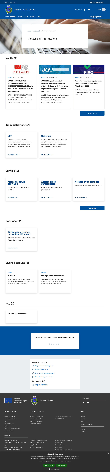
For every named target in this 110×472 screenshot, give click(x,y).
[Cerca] (103, 9)
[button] (55, 469)
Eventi (83, 431)
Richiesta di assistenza (36, 447)
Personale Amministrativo (12, 428)
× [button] (108, 453)
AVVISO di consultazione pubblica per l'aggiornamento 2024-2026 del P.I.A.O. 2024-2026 (88, 83)
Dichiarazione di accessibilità (63, 450)
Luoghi (83, 429)
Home (29, 31)
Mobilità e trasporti (35, 424)
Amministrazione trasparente (64, 440)
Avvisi (82, 421)
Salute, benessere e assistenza (64, 416)
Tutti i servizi (92, 208)
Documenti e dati (9, 431)
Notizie (10, 77)
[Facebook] (83, 9)
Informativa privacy (61, 445)
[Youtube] (87, 9)
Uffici (5, 421)
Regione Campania (9, 2)
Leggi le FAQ (33, 445)
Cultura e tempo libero (36, 419)
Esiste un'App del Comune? (17, 313)
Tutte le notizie (92, 113)
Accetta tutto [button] (49, 465)
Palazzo (10, 272)
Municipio (11, 275)
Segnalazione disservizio (37, 442)
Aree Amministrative (10, 419)
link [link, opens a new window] (70, 461)
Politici (6, 426)
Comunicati (84, 419)
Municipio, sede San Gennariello (53, 275)
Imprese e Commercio (36, 421)
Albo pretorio (59, 442)
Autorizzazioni (59, 419)
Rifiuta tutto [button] (61, 465)
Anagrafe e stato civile (36, 416)
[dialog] (55, 462)
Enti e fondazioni (9, 424)
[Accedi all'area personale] (97, 2)
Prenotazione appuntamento (38, 440)
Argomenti (36, 31)
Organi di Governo (9, 416)
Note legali (58, 447)
